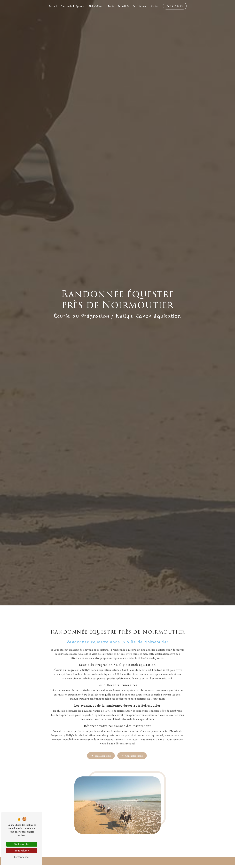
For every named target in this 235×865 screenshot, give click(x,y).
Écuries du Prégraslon (73, 6)
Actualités (123, 6)
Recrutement (140, 6)
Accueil (53, 6)
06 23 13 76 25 (175, 6)
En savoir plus (101, 743)
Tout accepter (22, 844)
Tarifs (111, 6)
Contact (155, 6)
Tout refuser (22, 850)
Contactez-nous (132, 743)
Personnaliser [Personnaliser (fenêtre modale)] (22, 857)
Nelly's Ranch (96, 6)
